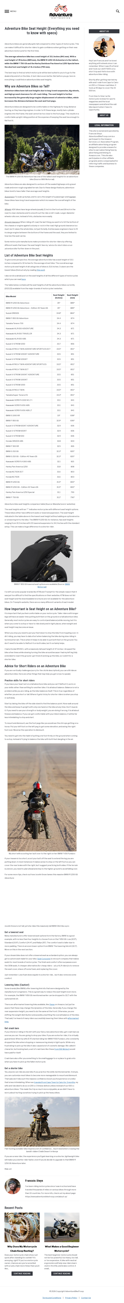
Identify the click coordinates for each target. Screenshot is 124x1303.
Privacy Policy (71, 1298)
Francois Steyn (34, 1180)
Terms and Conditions (51, 1298)
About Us (104, 115)
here (23, 279)
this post (40, 270)
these (52, 1004)
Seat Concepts (43, 959)
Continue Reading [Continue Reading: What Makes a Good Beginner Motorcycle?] (61, 1274)
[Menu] (6, 12)
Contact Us (86, 1298)
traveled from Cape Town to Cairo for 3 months (54, 1082)
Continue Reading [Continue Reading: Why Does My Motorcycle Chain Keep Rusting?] (22, 1274)
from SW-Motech (62, 1049)
